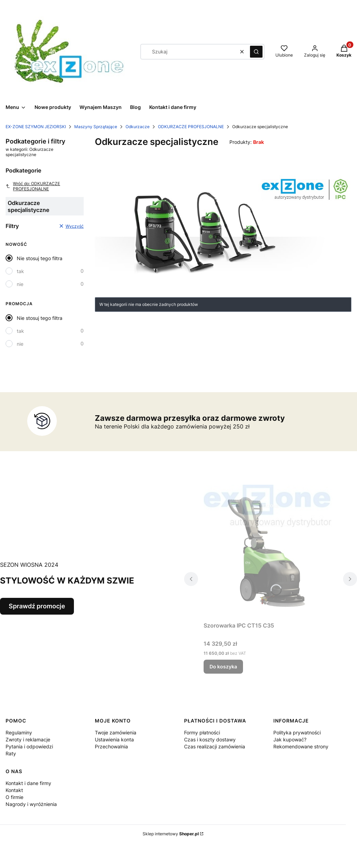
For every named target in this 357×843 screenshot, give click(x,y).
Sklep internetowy (171, 833)
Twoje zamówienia (115, 732)
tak (20, 271)
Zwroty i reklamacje (28, 739)
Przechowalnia (111, 746)
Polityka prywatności (297, 732)
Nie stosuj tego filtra (39, 258)
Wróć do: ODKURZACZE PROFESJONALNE (33, 186)
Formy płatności (202, 732)
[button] (256, 52)
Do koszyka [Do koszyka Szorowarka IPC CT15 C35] (223, 666)
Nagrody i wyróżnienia (31, 804)
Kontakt (14, 790)
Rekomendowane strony (300, 746)
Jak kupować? (289, 739)
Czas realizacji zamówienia (214, 746)
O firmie (14, 797)
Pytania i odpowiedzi (29, 746)
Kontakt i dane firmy (28, 783)
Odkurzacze (138, 126)
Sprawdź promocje (37, 606)
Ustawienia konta (114, 739)
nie (20, 284)
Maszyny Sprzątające (95, 126)
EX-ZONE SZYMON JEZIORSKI (36, 126)
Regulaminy (19, 732)
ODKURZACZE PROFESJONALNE (191, 126)
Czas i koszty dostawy (210, 739)
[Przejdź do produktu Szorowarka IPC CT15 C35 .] (270, 552)
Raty (11, 753)
